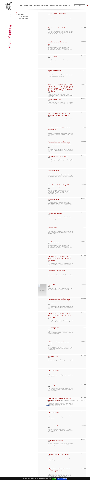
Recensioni (45, 5)
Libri (39, 5)
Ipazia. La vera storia (53, 170)
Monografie (21, 14)
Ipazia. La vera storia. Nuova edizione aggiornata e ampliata (58, 43)
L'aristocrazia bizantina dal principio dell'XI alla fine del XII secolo (60, 399)
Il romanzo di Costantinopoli (56, 270)
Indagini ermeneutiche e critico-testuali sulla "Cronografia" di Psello (59, 470)
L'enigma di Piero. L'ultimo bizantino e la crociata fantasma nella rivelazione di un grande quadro (59, 258)
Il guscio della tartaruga (55, 285)
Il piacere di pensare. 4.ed (55, 213)
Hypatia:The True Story (54, 71)
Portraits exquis (52, 228)
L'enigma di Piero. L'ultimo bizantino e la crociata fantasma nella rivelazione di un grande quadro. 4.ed (59, 144)
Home (20, 5)
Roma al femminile (53, 426)
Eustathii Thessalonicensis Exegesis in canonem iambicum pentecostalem (59, 186)
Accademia (53, 5)
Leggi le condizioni (62, 478)
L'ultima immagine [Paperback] (57, 13)
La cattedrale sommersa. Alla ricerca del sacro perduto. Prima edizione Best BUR (59, 114)
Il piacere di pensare (53, 328)
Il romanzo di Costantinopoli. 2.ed (58, 156)
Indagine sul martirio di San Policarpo (58, 454)
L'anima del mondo (53, 370)
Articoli (26, 5)
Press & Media (33, 5)
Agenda (64, 5)
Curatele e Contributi (23, 18)
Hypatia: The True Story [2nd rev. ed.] (58, 28)
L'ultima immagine (53, 56)
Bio (69, 5)
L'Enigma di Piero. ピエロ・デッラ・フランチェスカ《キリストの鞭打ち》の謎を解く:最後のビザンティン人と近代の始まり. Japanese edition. (60, 88)
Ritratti (59, 5)
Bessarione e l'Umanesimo (55, 440)
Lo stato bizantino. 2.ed (54, 99)
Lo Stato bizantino (53, 356)
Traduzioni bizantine (23, 16)
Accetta (54, 478)
